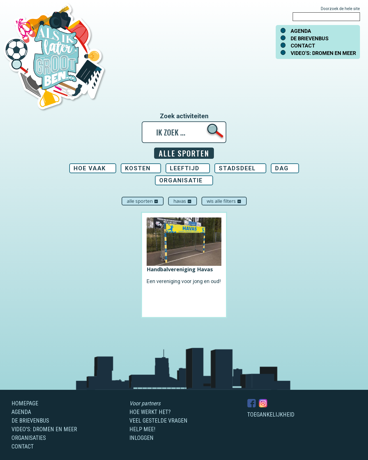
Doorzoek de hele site (340, 8)
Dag (282, 168)
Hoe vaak (90, 168)
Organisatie (181, 180)
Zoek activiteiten (184, 116)
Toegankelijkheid (270, 414)
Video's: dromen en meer (323, 53)
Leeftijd (185, 168)
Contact (303, 46)
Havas (182, 201)
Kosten (138, 168)
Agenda (301, 31)
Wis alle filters (224, 201)
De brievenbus (310, 38)
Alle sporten (142, 201)
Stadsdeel (237, 168)
